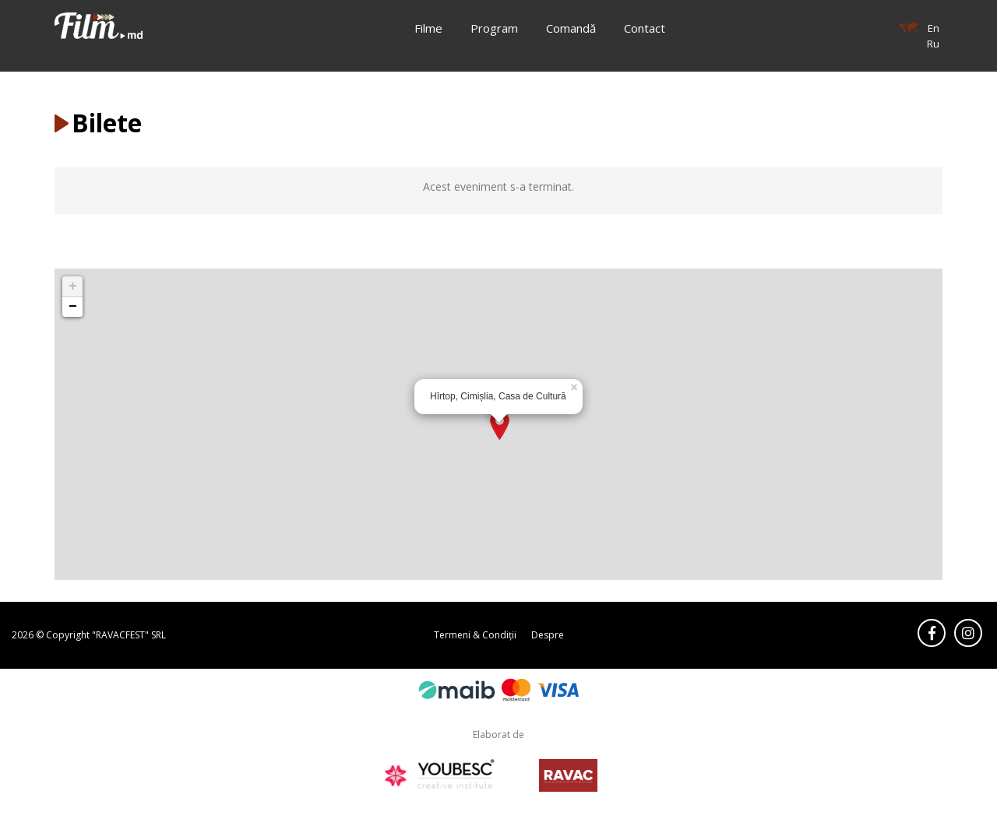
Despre (547, 634)
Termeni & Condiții (475, 634)
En (933, 28)
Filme (428, 28)
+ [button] (73, 286)
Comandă (571, 28)
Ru (933, 44)
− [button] (73, 306)
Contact (644, 28)
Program (494, 28)
